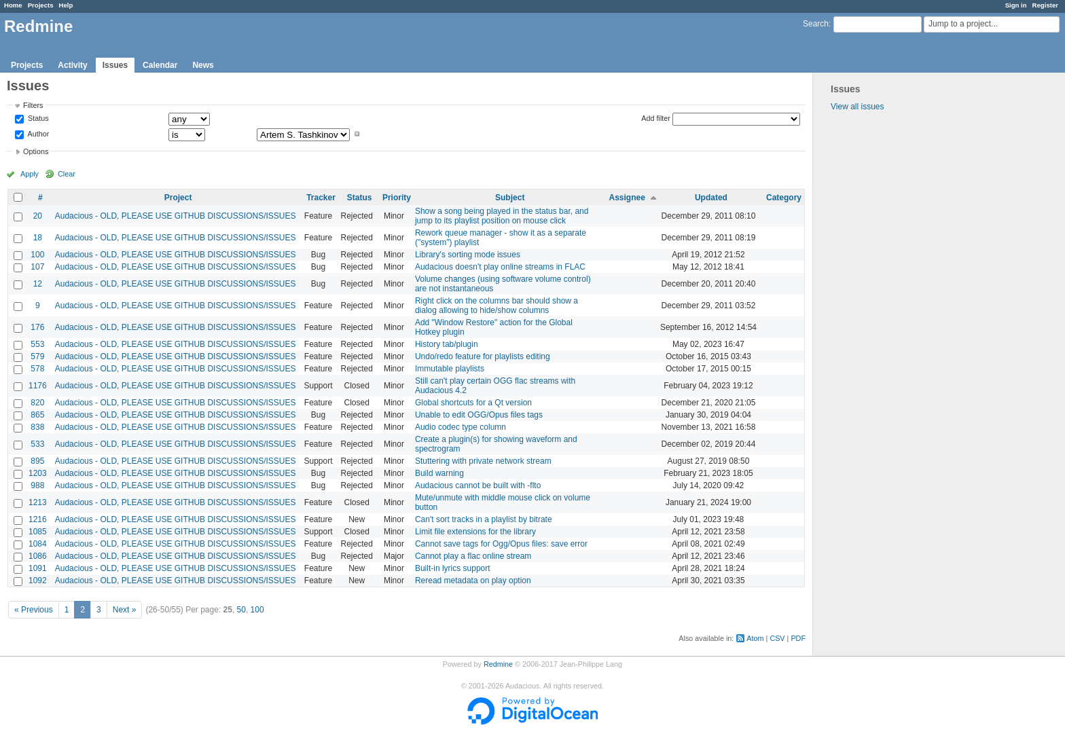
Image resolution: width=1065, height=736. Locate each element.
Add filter (655, 118)
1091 (38, 568)
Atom (754, 638)
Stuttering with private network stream (483, 461)
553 (37, 344)
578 (37, 368)
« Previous (33, 609)
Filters (33, 105)
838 (37, 427)
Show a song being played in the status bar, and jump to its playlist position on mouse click (502, 215)
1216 (38, 519)
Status (37, 119)
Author (37, 134)
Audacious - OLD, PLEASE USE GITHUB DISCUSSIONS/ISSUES (175, 216)
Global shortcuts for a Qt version (473, 402)
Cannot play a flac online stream (473, 556)
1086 (38, 556)
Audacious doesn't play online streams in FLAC (500, 267)
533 (37, 444)
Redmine (498, 664)
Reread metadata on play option (473, 580)
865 (37, 415)
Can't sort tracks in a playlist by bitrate (483, 519)
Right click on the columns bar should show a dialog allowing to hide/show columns (496, 305)
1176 (38, 385)
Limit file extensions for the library (475, 531)
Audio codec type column (460, 427)
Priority (396, 197)
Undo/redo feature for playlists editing (482, 356)
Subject (509, 197)
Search (816, 24)
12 (37, 284)
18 (37, 237)
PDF (798, 638)
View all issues (857, 106)
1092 (38, 580)
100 (37, 254)
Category (783, 197)
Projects (41, 5)
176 (37, 327)
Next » (125, 609)
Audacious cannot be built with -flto (478, 485)
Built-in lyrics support (452, 568)
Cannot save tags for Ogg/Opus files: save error (501, 544)
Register (1045, 5)
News (202, 65)
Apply (29, 174)
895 (37, 461)
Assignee (627, 197)
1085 (38, 531)
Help (66, 5)
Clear (66, 174)
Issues (115, 65)
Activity (72, 65)
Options (35, 151)
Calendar (160, 65)
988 (37, 485)
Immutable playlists (449, 368)
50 (241, 609)
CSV (777, 638)
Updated (711, 197)
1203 (38, 473)
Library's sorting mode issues (467, 254)
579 (37, 356)
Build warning (439, 473)
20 (37, 216)
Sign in (1016, 5)
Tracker (321, 197)
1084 (38, 544)
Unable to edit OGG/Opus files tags (479, 415)
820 (37, 402)
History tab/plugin (446, 344)
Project (178, 197)
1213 (38, 502)
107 (37, 267)
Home (13, 5)
